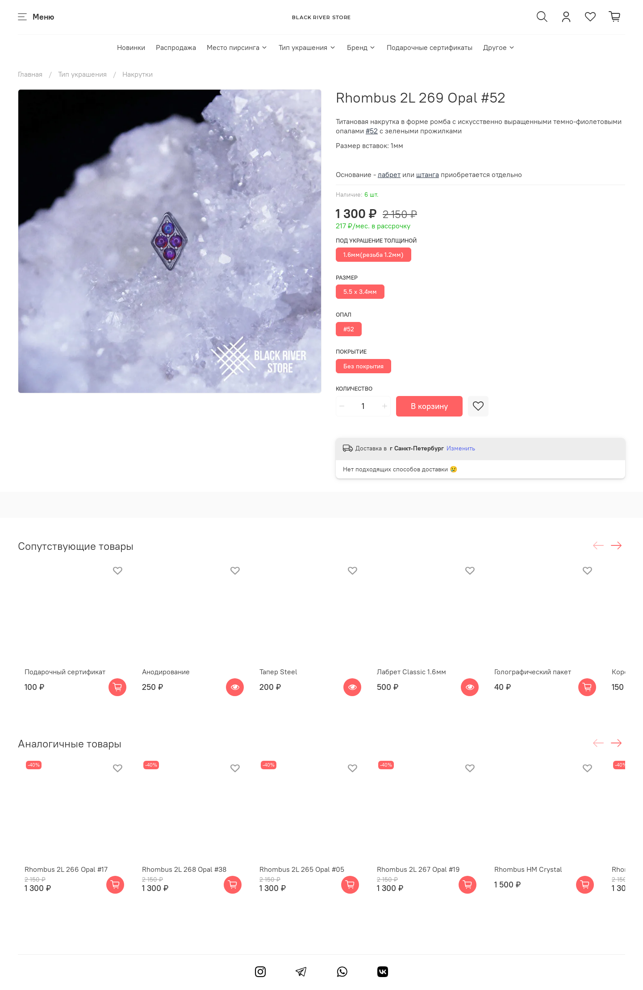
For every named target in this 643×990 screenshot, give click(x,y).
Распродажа (176, 47)
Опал (343, 314)
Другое (499, 47)
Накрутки (137, 74)
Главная (30, 74)
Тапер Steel (286, 678)
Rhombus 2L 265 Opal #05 (309, 883)
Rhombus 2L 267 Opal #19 (433, 883)
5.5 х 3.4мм (360, 292)
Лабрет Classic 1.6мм (426, 678)
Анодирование (166, 678)
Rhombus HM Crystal (550, 883)
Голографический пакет (554, 678)
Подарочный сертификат (58, 678)
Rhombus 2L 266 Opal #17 (59, 883)
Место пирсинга (237, 47)
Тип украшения (307, 47)
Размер (347, 277)
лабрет (389, 174)
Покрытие (351, 351)
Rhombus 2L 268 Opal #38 (184, 883)
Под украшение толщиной (376, 240)
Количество (354, 388)
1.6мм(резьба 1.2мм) (373, 255)
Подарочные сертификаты (429, 47)
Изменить (461, 448)
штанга (427, 174)
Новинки (131, 47)
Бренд (361, 47)
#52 (348, 329)
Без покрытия (363, 366)
